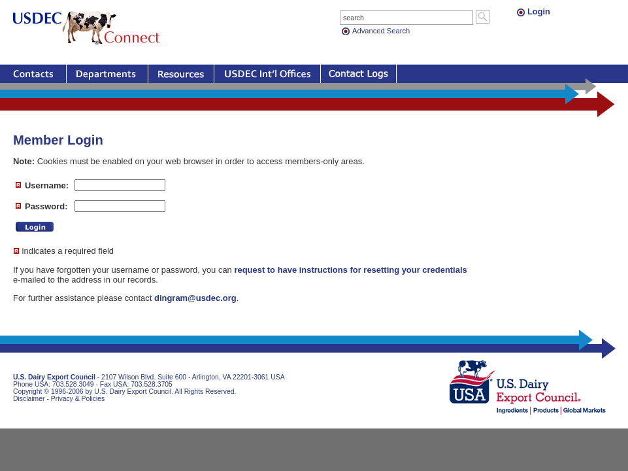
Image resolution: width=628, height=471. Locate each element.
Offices (267, 73)
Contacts (33, 73)
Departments (107, 73)
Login (538, 11)
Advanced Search (381, 31)
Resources (181, 73)
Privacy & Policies (78, 398)
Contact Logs (358, 73)
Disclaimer (29, 398)
